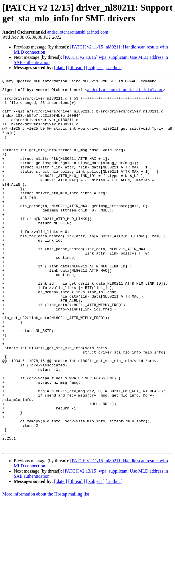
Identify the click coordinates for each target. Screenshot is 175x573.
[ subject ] (95, 67)
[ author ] (114, 67)
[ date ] (60, 67)
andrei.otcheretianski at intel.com (77, 32)
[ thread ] (76, 67)
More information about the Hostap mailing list (45, 568)
